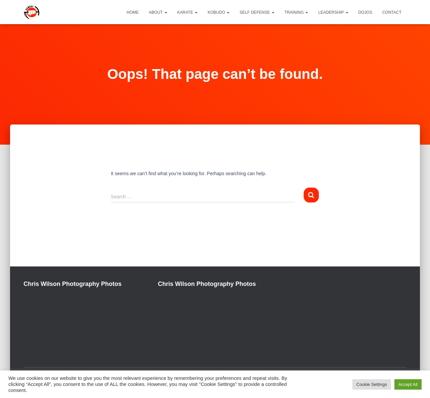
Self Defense (257, 12)
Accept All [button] (408, 384)
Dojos (365, 12)
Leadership (333, 12)
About (158, 12)
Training (296, 12)
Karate (187, 12)
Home (133, 12)
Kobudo (218, 12)
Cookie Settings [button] (371, 384)
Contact (391, 12)
